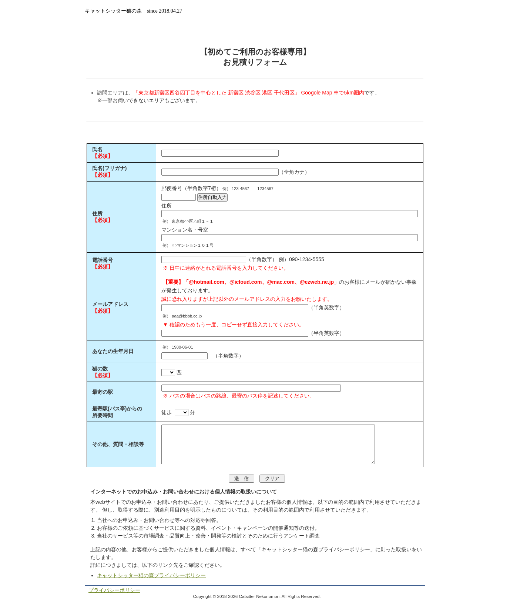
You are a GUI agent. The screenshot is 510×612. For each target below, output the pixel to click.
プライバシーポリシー (114, 598)
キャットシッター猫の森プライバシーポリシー (151, 583)
